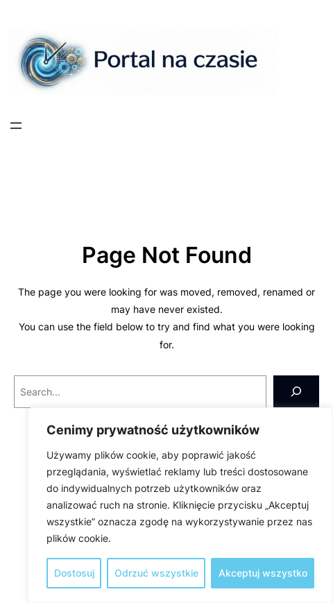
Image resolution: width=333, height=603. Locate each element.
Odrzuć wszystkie (156, 573)
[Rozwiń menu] (16, 125)
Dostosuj (74, 573)
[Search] (296, 391)
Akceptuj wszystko (263, 573)
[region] (180, 505)
